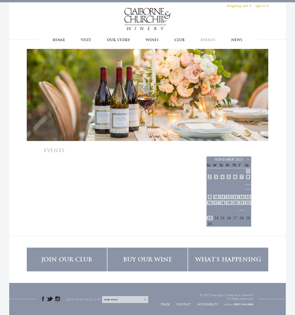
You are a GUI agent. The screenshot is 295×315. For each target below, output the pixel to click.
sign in (260, 6)
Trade (165, 304)
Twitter (49, 299)
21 (241, 203)
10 (216, 197)
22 (248, 203)
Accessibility (207, 304)
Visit (86, 40)
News (236, 40)
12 (229, 197)
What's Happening (228, 259)
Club (179, 40)
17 (216, 203)
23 (210, 218)
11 (222, 197)
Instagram (57, 299)
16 (210, 203)
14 (241, 197)
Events (208, 40)
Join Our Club (66, 259)
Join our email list (84, 299)
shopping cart (237, 6)
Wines (152, 40)
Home (59, 40)
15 (248, 197)
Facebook (42, 299)
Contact (184, 304)
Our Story (118, 40)
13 (235, 197)
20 (235, 203)
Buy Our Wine (147, 259)
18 (222, 203)
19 (229, 203)
